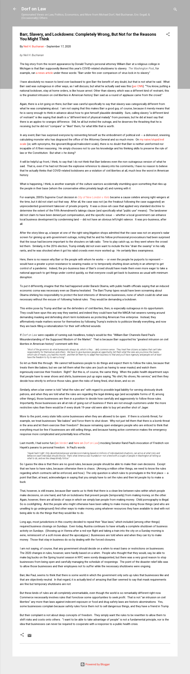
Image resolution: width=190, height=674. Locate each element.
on (61, 443)
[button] (168, 35)
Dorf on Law (33, 8)
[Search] (175, 10)
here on (86, 443)
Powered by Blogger (95, 664)
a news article (44, 73)
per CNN (138, 86)
